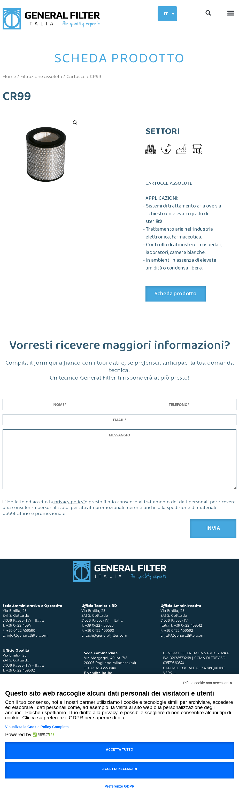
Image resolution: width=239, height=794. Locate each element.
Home (9, 77)
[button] (230, 13)
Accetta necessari (119, 770)
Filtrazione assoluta (41, 77)
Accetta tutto (119, 750)
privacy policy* (69, 502)
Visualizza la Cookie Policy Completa (37, 727)
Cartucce (76, 77)
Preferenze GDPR (120, 786)
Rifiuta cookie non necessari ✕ (208, 683)
